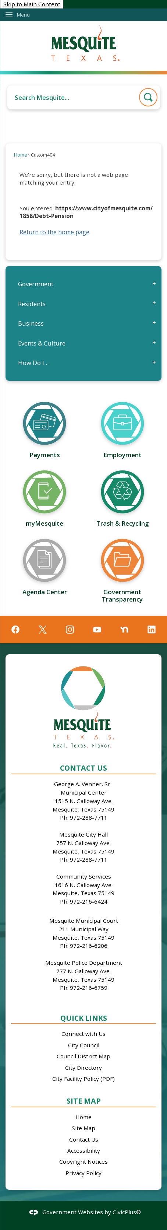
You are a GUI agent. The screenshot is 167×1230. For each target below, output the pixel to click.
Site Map (84, 1101)
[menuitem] (83, 284)
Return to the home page (54, 232)
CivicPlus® (127, 1212)
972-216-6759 (88, 987)
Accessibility (83, 1150)
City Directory (83, 1067)
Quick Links (83, 1018)
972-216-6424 (88, 901)
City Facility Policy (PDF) (83, 1078)
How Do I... (33, 362)
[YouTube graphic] (97, 629)
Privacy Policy (83, 1173)
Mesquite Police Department (83, 962)
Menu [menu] (23, 14)
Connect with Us (83, 1033)
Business (31, 323)
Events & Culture (41, 343)
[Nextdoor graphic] (124, 629)
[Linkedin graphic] (151, 629)
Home (20, 155)
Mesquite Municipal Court (83, 920)
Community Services (83, 876)
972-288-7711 (88, 817)
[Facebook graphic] (15, 629)
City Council (83, 1045)
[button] (148, 97)
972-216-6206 (88, 945)
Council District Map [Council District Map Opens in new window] (83, 1056)
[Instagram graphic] (70, 629)
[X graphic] (42, 629)
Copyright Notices (83, 1161)
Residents (32, 303)
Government (35, 284)
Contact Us (83, 1139)
